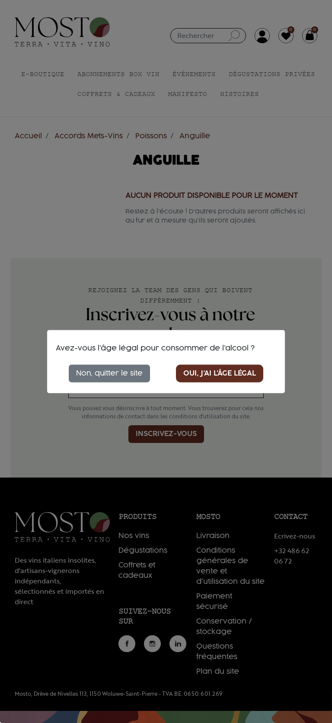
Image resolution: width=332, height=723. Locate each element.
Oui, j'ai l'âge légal (219, 372)
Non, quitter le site (109, 372)
